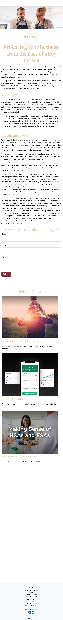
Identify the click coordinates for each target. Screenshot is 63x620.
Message (4, 257)
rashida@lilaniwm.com (31, 609)
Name (3, 234)
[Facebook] (29, 612)
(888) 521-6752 (33, 596)
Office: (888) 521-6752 (31, 606)
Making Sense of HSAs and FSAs (20, 456)
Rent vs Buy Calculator (14, 398)
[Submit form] (6, 274)
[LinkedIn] (33, 612)
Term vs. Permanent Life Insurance (21, 341)
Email (3, 245)
